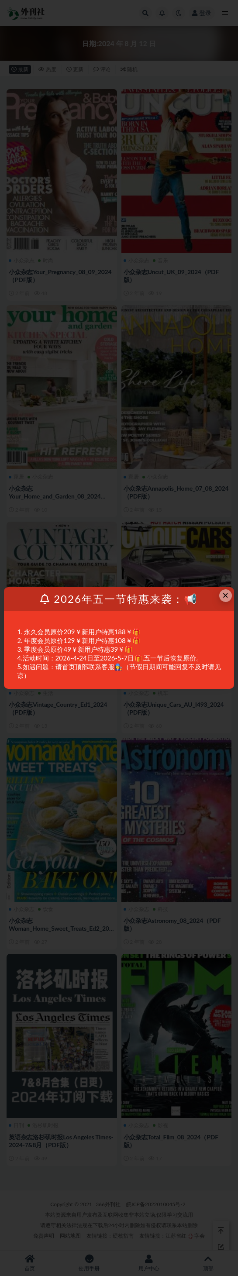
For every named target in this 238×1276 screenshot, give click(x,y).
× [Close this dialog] (225, 595)
